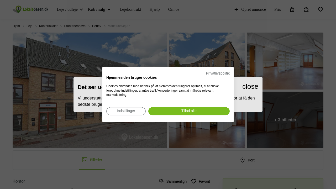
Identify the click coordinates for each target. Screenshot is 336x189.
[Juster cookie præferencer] (126, 111)
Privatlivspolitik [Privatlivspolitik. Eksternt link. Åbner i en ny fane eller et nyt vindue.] (218, 73)
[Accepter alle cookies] (189, 111)
